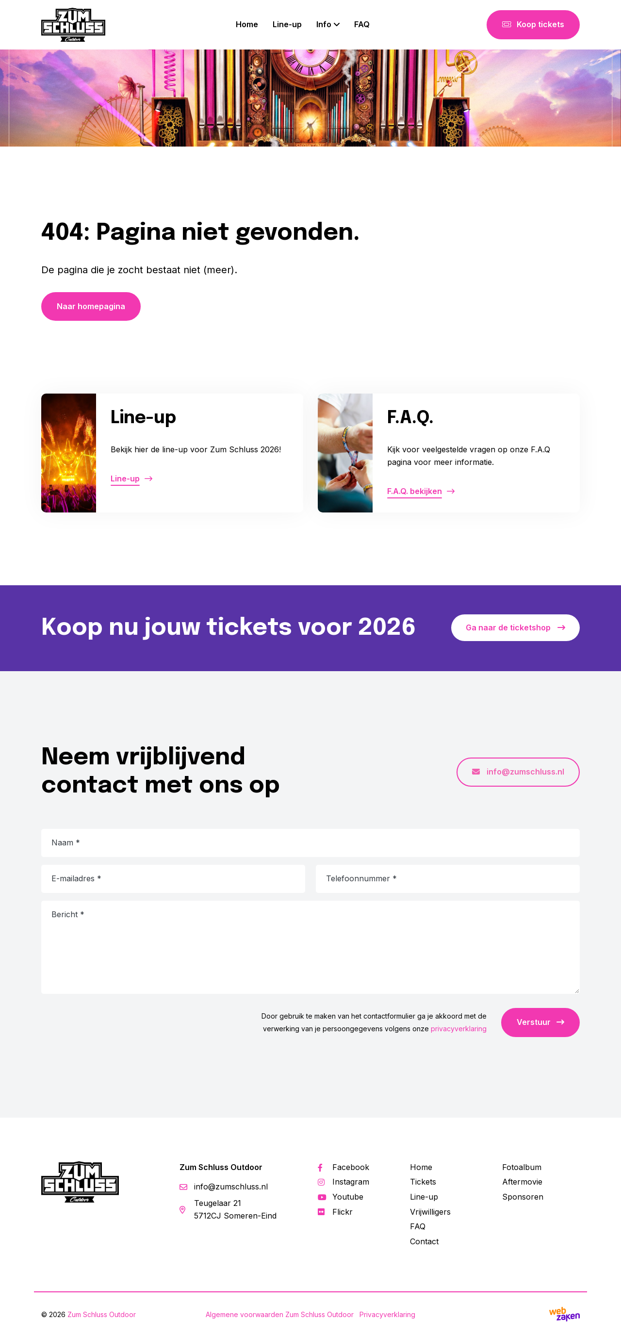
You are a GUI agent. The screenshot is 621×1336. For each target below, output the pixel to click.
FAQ (362, 24)
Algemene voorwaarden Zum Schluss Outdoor (280, 1314)
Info (323, 24)
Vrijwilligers (430, 1212)
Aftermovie (522, 1182)
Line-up (287, 24)
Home (247, 24)
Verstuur (540, 1022)
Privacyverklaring (387, 1314)
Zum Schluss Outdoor (101, 1314)
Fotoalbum (521, 1167)
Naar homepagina (91, 306)
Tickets (423, 1182)
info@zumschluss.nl (518, 771)
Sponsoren (522, 1197)
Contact (424, 1241)
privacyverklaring (459, 1028)
